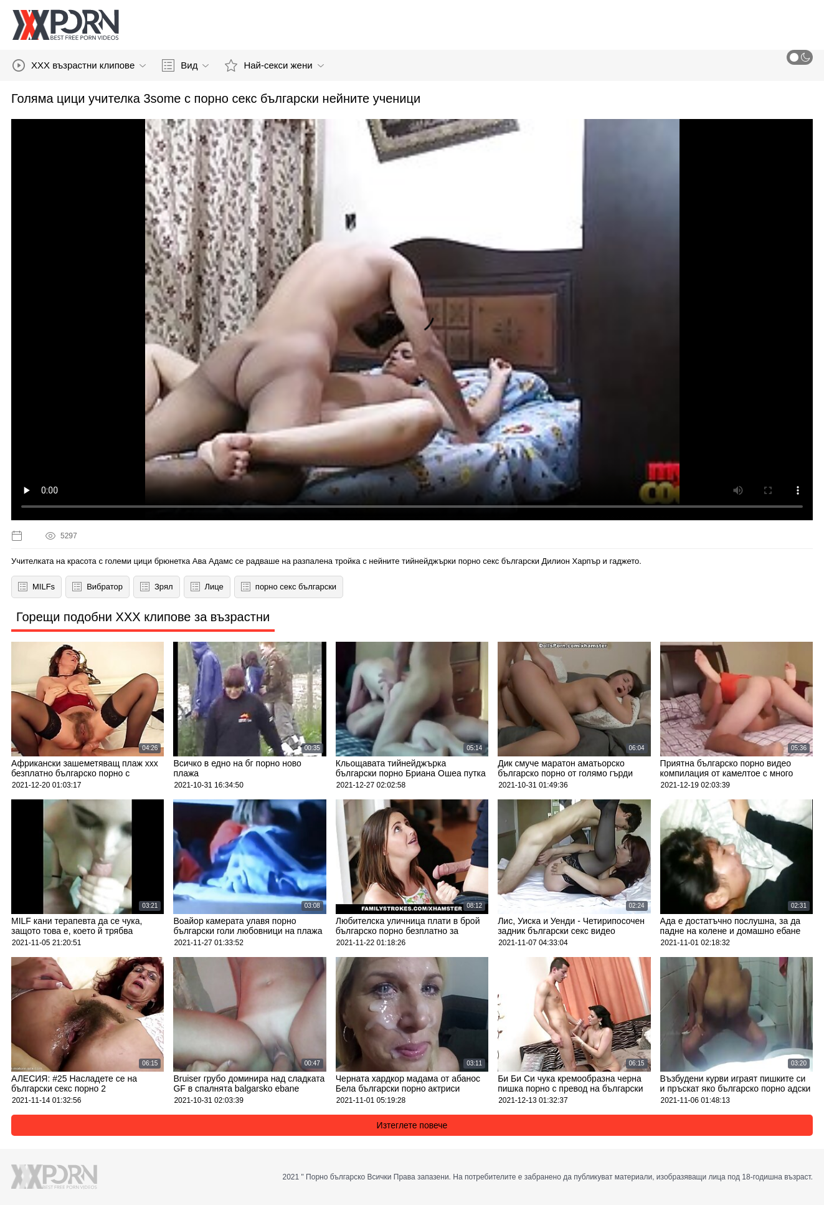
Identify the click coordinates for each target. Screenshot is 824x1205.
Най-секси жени (274, 65)
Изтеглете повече (412, 1125)
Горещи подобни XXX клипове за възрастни (143, 617)
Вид (185, 65)
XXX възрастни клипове (79, 65)
